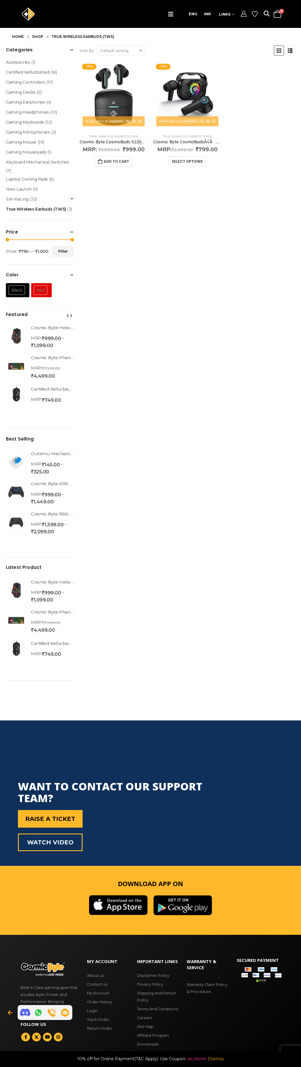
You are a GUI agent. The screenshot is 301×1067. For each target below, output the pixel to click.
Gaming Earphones (25, 102)
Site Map (145, 1026)
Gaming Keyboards (25, 122)
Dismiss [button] (216, 1058)
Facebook (25, 1037)
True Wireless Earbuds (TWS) (113, 136)
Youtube (47, 1037)
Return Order (99, 1028)
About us (95, 975)
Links (224, 14)
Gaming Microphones (28, 132)
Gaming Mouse (21, 142)
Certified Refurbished (27, 72)
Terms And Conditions (157, 1009)
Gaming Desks (21, 92)
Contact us (97, 984)
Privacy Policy (150, 984)
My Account (98, 993)
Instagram (58, 1037)
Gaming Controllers (25, 82)
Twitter (36, 1037)
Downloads (147, 1044)
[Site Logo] (28, 14)
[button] (172, 14)
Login (92, 1011)
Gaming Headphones (27, 112)
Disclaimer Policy (153, 975)
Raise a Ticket (50, 818)
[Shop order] (121, 51)
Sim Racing (17, 199)
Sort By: (87, 50)
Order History (99, 1002)
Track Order (98, 1019)
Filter (63, 251)
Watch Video (50, 842)
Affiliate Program (153, 1035)
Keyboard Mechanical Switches (37, 162)
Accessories (18, 62)
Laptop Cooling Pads (27, 179)
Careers (144, 1018)
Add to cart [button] (116, 161)
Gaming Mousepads (26, 152)
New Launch (19, 189)
